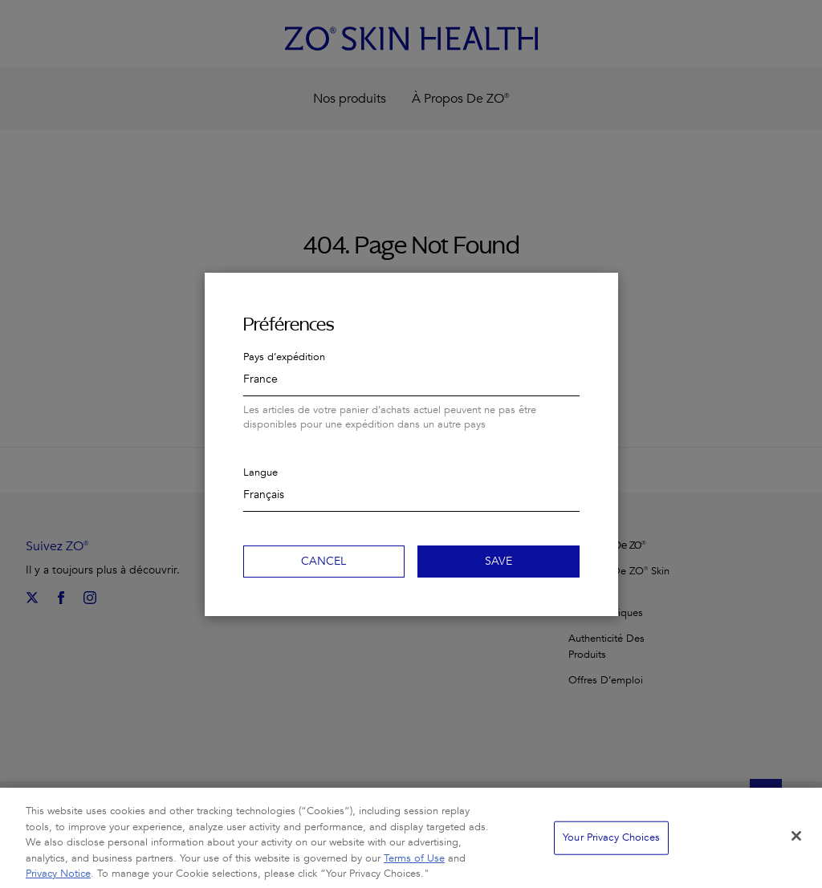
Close (599, 292)
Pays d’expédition (284, 357)
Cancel (323, 561)
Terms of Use (414, 865)
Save (498, 561)
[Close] (796, 844)
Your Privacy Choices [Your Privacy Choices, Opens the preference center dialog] (611, 844)
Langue (260, 472)
